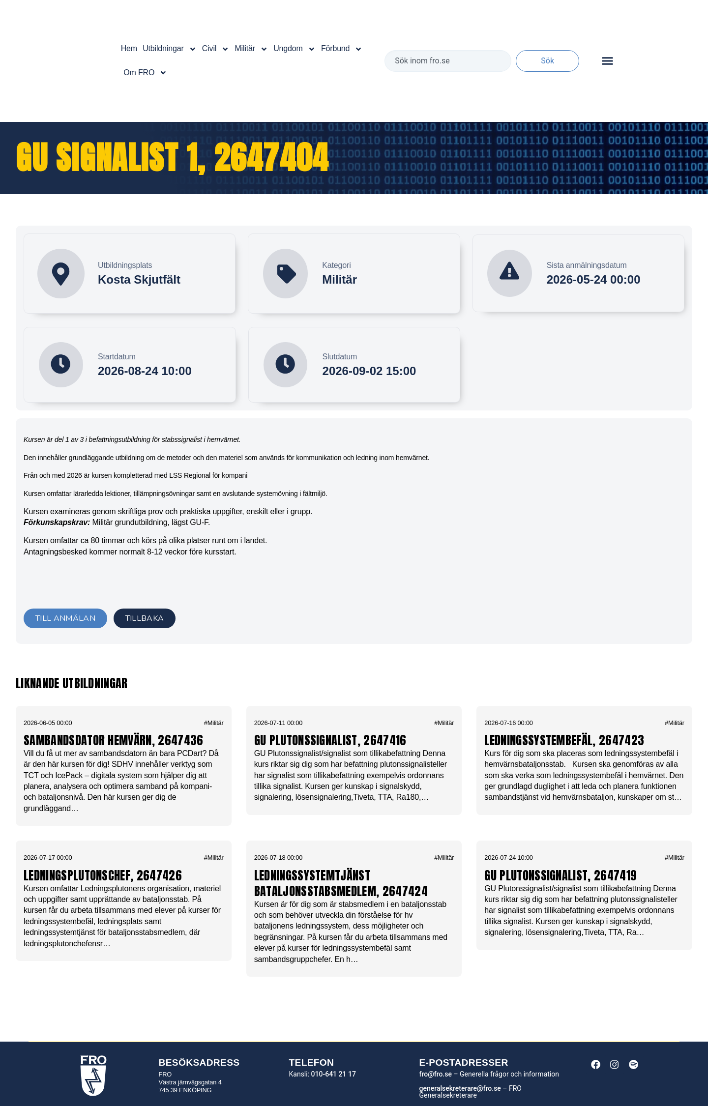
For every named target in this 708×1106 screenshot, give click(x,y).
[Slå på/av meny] (607, 61)
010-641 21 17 (333, 1074)
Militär (251, 49)
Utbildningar (169, 49)
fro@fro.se (435, 1074)
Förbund (341, 49)
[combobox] (447, 61)
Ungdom (294, 49)
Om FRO (145, 73)
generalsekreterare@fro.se (460, 1088)
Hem (129, 48)
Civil (215, 49)
